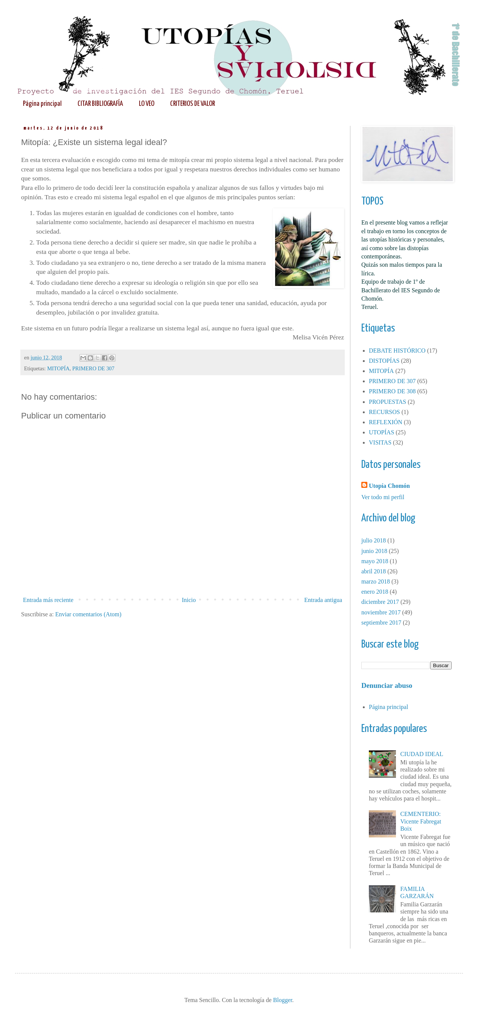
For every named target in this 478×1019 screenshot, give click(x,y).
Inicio (189, 600)
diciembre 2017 (380, 602)
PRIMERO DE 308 (392, 391)
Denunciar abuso (386, 685)
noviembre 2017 (380, 612)
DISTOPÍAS (384, 360)
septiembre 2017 (381, 622)
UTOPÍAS (381, 432)
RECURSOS (384, 412)
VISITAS (380, 442)
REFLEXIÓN (385, 422)
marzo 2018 (375, 581)
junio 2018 (374, 551)
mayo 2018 (374, 561)
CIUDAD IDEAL (421, 754)
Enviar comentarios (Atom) (88, 614)
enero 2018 (374, 591)
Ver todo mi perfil (382, 497)
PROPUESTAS (387, 402)
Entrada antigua (323, 600)
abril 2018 (373, 571)
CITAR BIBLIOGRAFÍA (100, 103)
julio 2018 (373, 540)
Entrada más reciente (48, 600)
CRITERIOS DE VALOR (192, 103)
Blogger (282, 1000)
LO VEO (146, 103)
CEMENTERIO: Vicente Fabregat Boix (420, 821)
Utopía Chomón (389, 486)
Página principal (42, 103)
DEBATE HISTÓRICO (397, 350)
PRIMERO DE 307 (93, 368)
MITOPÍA (58, 368)
